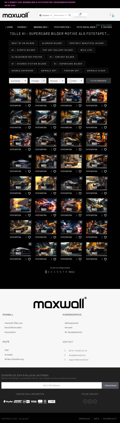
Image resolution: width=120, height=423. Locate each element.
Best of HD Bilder (23, 43)
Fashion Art (71, 71)
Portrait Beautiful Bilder (87, 43)
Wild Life (86, 50)
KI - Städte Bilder (23, 50)
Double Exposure (23, 71)
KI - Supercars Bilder (68, 64)
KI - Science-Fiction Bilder (29, 64)
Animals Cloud (96, 71)
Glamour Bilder (52, 43)
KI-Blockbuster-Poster (27, 57)
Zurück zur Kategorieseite (60, 268)
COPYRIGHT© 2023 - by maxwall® (15, 419)
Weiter (72, 271)
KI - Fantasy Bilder (62, 57)
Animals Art (49, 71)
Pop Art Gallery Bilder (58, 50)
